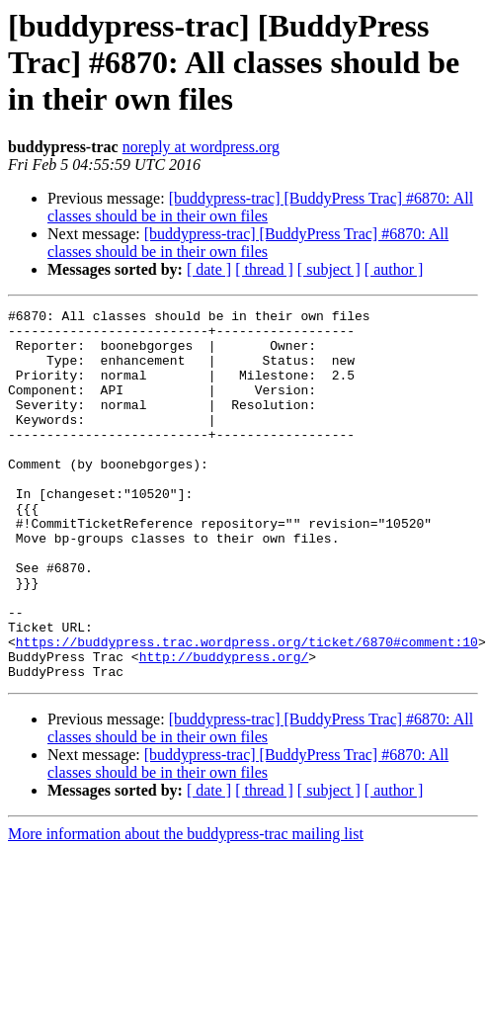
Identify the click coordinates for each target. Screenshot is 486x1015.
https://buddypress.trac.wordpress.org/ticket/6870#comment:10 (247, 710)
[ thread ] (264, 269)
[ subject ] (329, 269)
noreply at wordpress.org (201, 146)
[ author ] (394, 269)
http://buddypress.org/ (224, 727)
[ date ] (209, 269)
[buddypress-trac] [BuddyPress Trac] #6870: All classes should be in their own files (260, 207)
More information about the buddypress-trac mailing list (186, 907)
